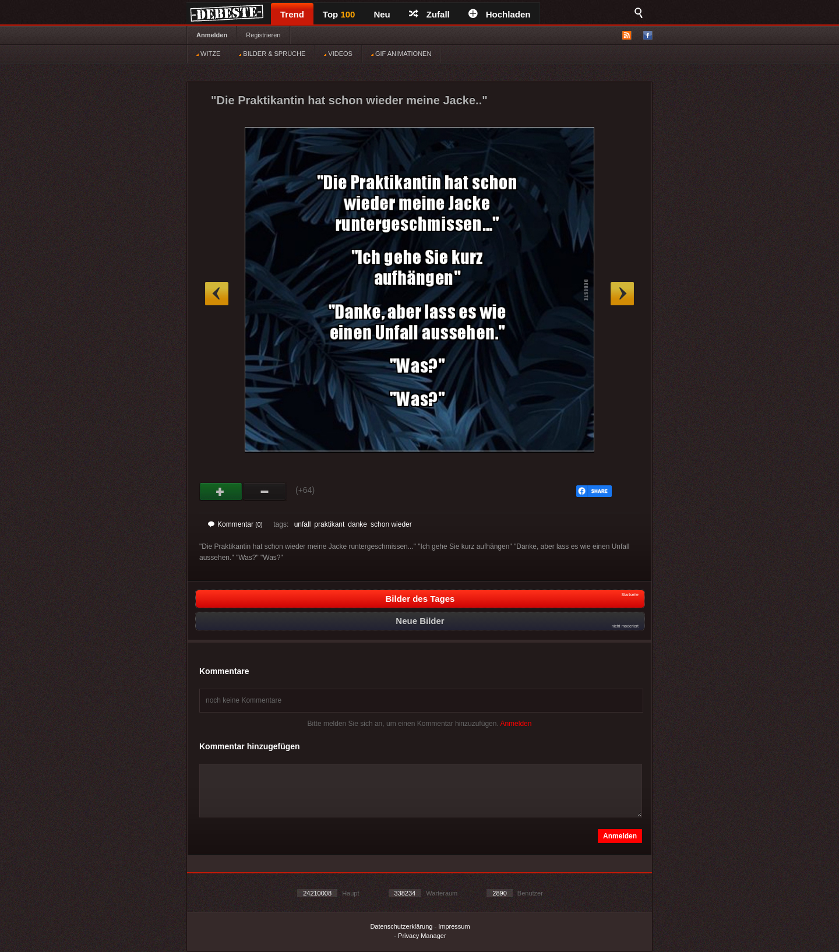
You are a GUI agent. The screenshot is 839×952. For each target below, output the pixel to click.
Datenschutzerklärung (401, 926)
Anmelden (211, 34)
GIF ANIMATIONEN (401, 53)
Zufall (429, 14)
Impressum (454, 926)
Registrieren (263, 34)
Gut (221, 491)
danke (357, 524)
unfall (302, 524)
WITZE (208, 53)
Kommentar (235, 524)
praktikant (329, 524)
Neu (381, 14)
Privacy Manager (422, 935)
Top (339, 14)
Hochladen (499, 14)
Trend (292, 14)
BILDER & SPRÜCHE (272, 53)
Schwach (265, 491)
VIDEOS (338, 53)
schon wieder (391, 524)
